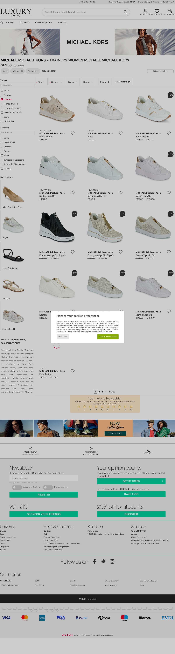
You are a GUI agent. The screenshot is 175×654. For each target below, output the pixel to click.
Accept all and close (108, 337)
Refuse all (62, 337)
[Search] (125, 12)
